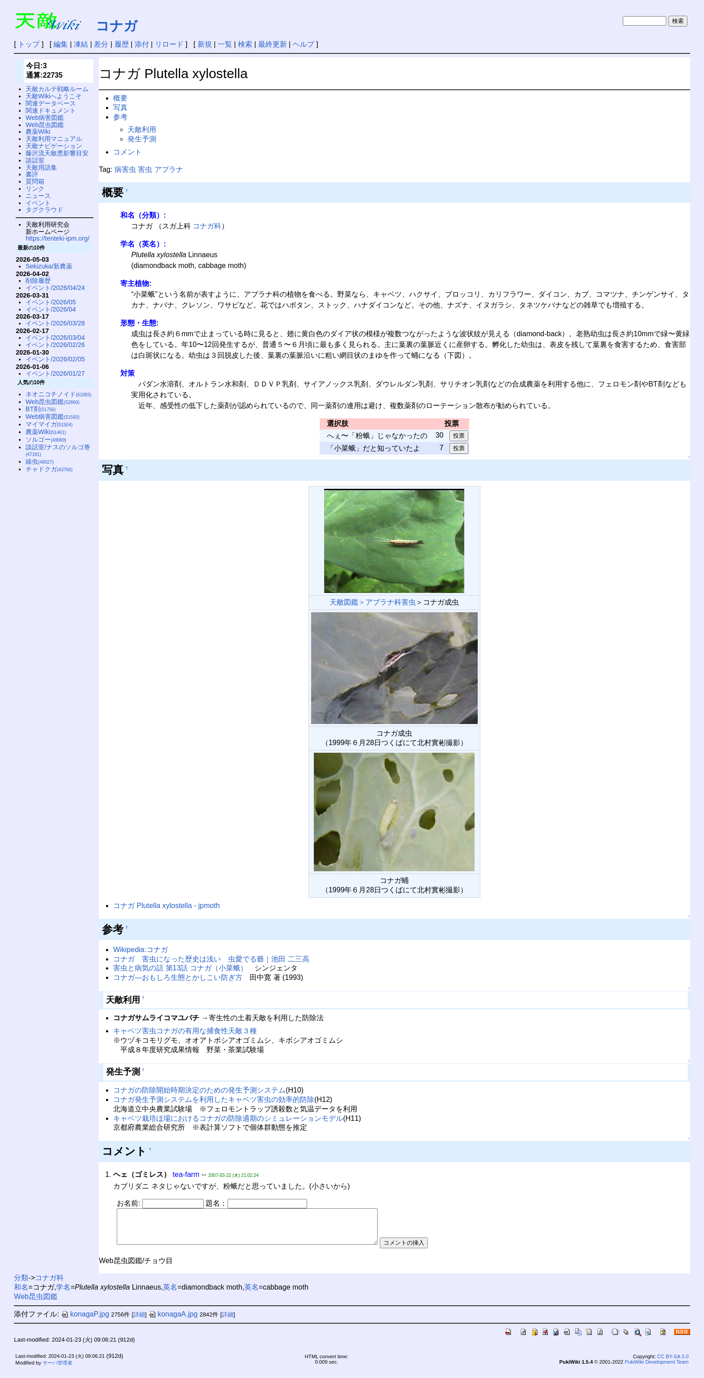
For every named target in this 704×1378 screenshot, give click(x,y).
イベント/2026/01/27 (55, 373)
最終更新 (272, 44)
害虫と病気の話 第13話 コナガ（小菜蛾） (180, 968)
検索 (245, 44)
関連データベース (51, 103)
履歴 (121, 44)
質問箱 (35, 181)
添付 (142, 44)
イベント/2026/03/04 (55, 337)
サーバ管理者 (57, 1369)
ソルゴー (46, 439)
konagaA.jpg (173, 1321)
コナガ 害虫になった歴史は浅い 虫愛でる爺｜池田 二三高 (211, 959)
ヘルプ (303, 44)
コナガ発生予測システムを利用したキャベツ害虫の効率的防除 (213, 1099)
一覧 (225, 44)
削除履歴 (38, 280)
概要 (120, 98)
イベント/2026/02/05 (55, 359)
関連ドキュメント (51, 110)
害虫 (145, 169)
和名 (21, 1294)
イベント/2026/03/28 (55, 323)
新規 (205, 44)
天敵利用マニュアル (54, 138)
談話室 (35, 160)
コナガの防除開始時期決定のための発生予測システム (199, 1090)
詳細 (139, 1321)
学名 (63, 1294)
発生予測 (142, 139)
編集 (60, 44)
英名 (170, 1294)
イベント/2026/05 (51, 302)
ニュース (38, 195)
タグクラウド (44, 209)
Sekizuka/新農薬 (49, 266)
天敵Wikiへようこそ (54, 96)
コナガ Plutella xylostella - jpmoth (166, 905)
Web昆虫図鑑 (45, 124)
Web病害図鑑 (45, 117)
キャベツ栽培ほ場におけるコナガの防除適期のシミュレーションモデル (228, 1118)
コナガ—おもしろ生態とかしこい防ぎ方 (177, 977)
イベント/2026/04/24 (55, 287)
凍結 (81, 44)
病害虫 (125, 169)
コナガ (116, 25)
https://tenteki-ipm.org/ (57, 238)
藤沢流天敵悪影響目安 (57, 153)
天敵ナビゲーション (54, 145)
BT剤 (41, 409)
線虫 (40, 461)
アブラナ (168, 169)
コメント (127, 152)
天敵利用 (142, 129)
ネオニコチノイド (59, 394)
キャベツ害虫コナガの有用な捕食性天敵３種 (185, 1031)
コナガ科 (207, 226)
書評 (32, 174)
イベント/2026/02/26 (55, 344)
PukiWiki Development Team (656, 1368)
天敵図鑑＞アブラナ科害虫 (373, 602)
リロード (169, 44)
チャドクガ (49, 469)
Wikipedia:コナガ (140, 949)
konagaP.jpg (85, 1321)
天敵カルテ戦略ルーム (57, 88)
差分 (101, 44)
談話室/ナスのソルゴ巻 (58, 450)
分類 (21, 1284)
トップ (29, 44)
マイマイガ (49, 424)
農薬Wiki (38, 131)
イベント (38, 202)
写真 (120, 107)
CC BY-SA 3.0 (673, 1363)
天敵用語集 (41, 167)
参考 (120, 117)
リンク (35, 188)
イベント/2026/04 (51, 309)
